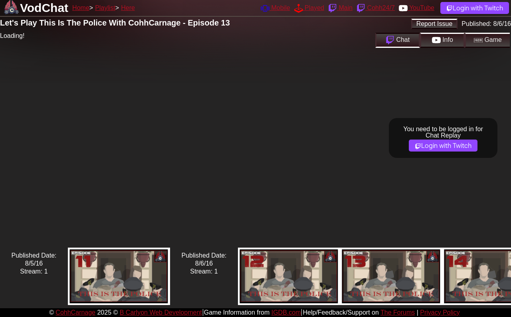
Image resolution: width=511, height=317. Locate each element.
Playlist (105, 7)
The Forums (397, 312)
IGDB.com (286, 312)
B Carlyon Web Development (161, 312)
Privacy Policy (440, 312)
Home (80, 7)
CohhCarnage (75, 312)
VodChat (44, 7)
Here (128, 7)
